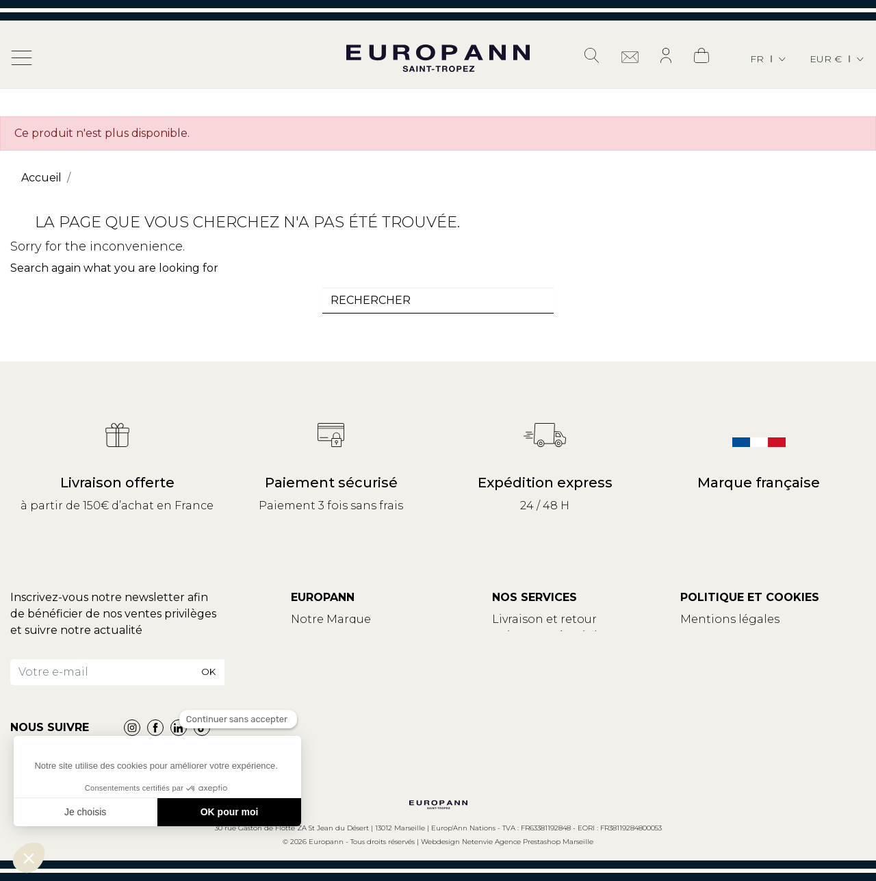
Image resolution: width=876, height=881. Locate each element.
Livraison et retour (544, 619)
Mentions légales (730, 619)
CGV (692, 635)
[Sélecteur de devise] (838, 59)
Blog (304, 652)
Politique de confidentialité (758, 652)
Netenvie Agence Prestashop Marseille (527, 841)
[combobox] (438, 301)
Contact (314, 635)
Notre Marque (331, 619)
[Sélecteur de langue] (769, 59)
